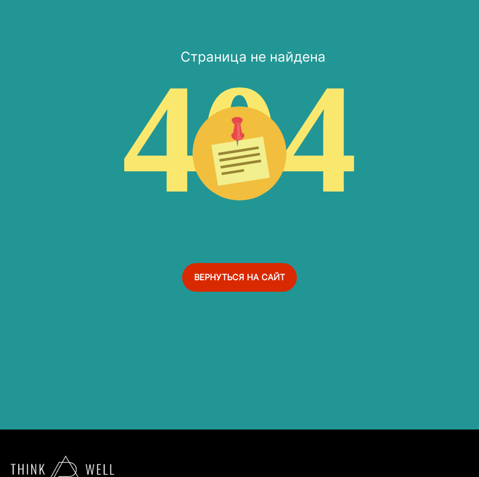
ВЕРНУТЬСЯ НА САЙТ (239, 277)
